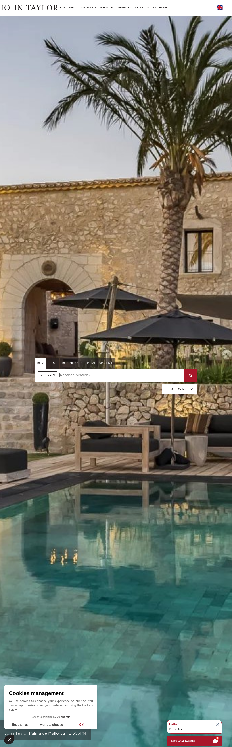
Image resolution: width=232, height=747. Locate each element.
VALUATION (88, 7)
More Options (179, 389)
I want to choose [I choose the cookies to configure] (51, 725)
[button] (9, 739)
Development (100, 363)
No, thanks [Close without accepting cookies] (20, 725)
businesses (72, 363)
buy (40, 363)
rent (52, 363)
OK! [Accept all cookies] (81, 725)
